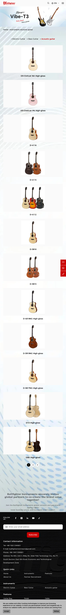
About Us (7, 577)
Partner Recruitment (32, 577)
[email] (63, 262)
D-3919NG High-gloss (33, 353)
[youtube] (33, 518)
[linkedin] (27, 518)
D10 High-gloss (33, 423)
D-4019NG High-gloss (33, 319)
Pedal (26, 598)
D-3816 (33, 249)
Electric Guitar (18, 39)
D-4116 (33, 145)
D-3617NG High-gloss (33, 388)
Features (48, 573)
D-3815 (33, 284)
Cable (47, 598)
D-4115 (33, 180)
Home (5, 30)
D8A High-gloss (33, 457)
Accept (6, 611)
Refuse (56, 611)
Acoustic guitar (48, 39)
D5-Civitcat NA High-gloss (33, 76)
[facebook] (16, 518)
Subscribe (33, 535)
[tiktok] (39, 518)
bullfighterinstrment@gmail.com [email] (22, 549)
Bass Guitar (33, 39)
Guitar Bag (7, 598)
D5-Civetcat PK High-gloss (33, 110)
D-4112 (33, 214)
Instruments (29, 573)
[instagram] (21, 518)
